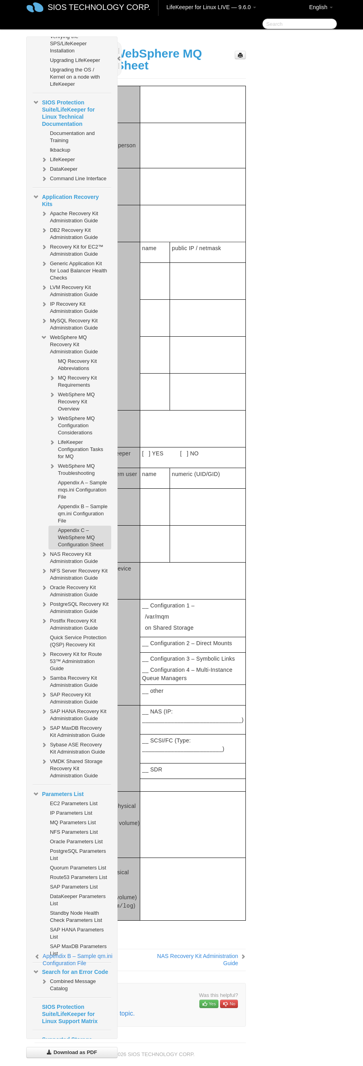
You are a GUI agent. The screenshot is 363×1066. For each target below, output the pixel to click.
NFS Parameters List (74, 832)
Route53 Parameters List (78, 877)
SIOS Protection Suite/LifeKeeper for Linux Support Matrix (70, 1014)
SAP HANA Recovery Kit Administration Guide (73, 714)
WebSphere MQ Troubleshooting (71, 468)
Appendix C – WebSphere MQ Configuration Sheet (81, 537)
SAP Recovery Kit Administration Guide (69, 697)
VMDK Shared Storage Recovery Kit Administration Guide (71, 768)
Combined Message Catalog (68, 984)
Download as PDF (71, 1052)
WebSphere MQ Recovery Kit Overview (71, 401)
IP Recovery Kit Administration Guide (69, 306)
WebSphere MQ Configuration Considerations (71, 425)
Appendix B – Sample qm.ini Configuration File (83, 513)
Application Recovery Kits (66, 199)
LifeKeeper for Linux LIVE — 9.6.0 (211, 7)
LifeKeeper (58, 159)
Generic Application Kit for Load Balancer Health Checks (74, 270)
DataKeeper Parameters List (78, 899)
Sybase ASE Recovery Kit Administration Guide (73, 747)
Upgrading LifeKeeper (75, 60)
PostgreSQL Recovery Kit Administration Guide (75, 607)
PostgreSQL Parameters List (78, 854)
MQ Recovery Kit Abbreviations (77, 364)
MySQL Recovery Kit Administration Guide (69, 323)
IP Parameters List (71, 813)
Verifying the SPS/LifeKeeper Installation (68, 43)
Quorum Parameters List (78, 868)
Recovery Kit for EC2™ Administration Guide (72, 249)
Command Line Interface (73, 178)
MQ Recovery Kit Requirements (72, 380)
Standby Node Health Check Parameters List (76, 916)
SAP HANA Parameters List (77, 933)
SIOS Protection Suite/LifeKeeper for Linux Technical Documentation (64, 112)
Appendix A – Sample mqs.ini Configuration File (82, 490)
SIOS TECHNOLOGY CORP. (99, 7)
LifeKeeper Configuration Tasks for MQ (75, 448)
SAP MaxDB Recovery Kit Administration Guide (73, 730)
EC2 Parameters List (74, 803)
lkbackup (60, 150)
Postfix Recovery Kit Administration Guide (69, 623)
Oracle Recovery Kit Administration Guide (69, 590)
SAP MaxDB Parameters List (78, 949)
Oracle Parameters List (76, 841)
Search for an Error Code (70, 972)
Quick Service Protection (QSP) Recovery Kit (78, 641)
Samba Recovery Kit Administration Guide (69, 680)
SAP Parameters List (74, 887)
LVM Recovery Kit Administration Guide (69, 290)
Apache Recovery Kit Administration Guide (69, 216)
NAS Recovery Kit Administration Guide (69, 556)
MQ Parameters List (73, 822)
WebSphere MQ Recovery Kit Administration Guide (69, 344)
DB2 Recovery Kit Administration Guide (69, 233)
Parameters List (58, 794)
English (321, 7)
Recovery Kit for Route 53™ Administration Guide (71, 660)
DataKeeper (59, 169)
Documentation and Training (72, 136)
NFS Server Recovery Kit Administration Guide (74, 573)
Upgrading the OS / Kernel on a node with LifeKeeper (75, 77)
